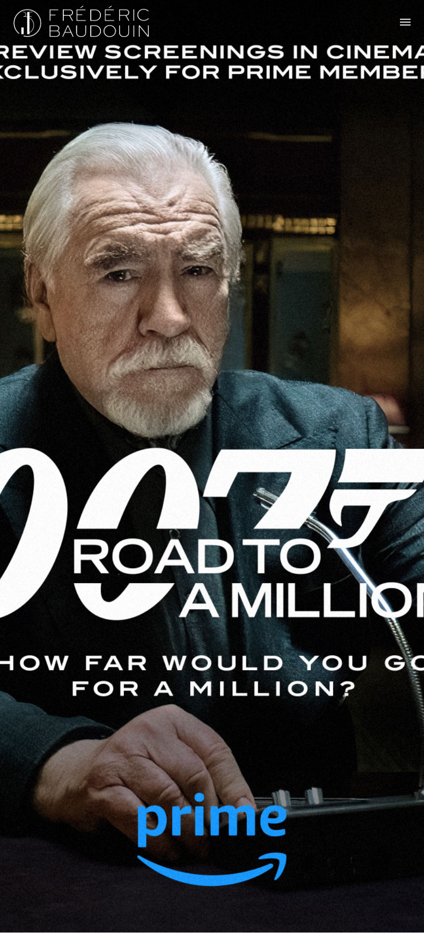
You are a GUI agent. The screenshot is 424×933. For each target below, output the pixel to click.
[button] (405, 21)
